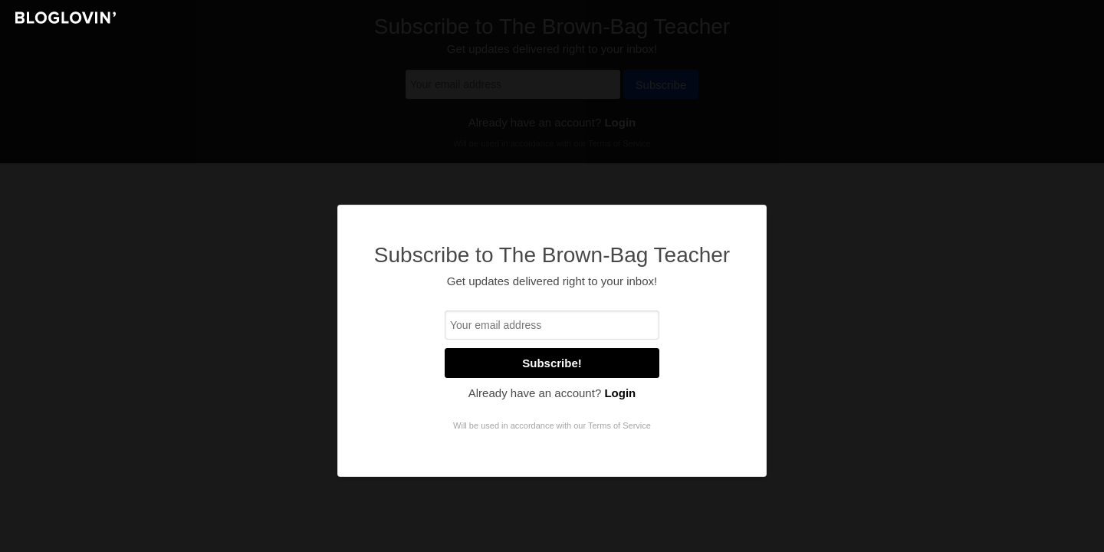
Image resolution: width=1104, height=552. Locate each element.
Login (620, 392)
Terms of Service (619, 425)
